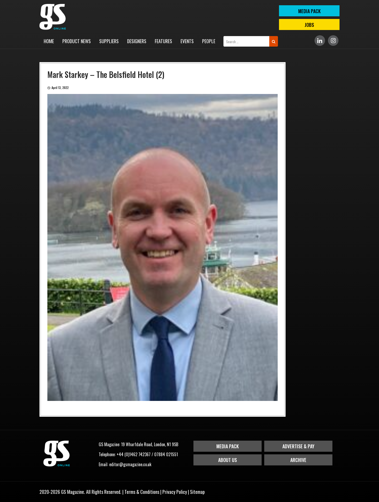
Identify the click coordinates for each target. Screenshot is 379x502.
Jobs (309, 24)
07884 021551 (166, 454)
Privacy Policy (174, 491)
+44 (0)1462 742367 (134, 454)
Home (49, 41)
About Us (227, 459)
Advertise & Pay (298, 446)
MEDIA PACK (309, 11)
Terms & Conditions (141, 491)
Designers (136, 41)
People (208, 41)
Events (187, 41)
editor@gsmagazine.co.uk (130, 464)
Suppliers (109, 41)
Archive (298, 459)
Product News (76, 41)
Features (163, 41)
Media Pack (227, 446)
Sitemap (197, 491)
